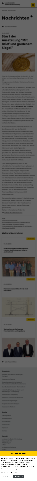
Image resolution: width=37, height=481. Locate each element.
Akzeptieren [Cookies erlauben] (18, 476)
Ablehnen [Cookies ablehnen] (6, 476)
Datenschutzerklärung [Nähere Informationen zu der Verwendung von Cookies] (9, 472)
